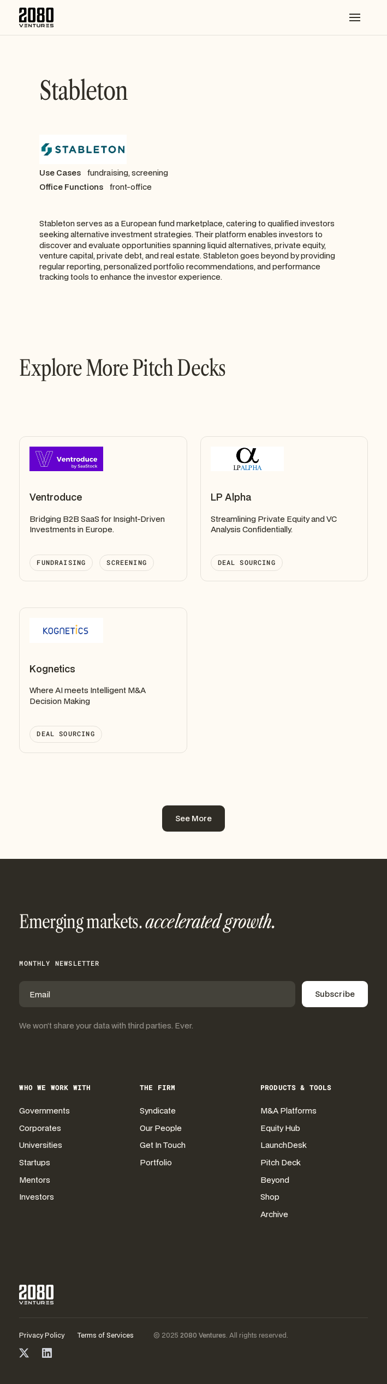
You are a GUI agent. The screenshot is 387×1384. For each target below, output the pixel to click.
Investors (36, 1197)
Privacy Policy (41, 1335)
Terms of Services (106, 1335)
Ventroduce (55, 497)
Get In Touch (163, 1145)
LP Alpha (231, 497)
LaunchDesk (283, 1145)
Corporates (40, 1128)
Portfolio (156, 1162)
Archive (274, 1214)
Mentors (34, 1180)
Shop (269, 1197)
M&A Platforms (288, 1110)
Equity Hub (280, 1128)
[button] (355, 17)
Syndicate (158, 1110)
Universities (40, 1145)
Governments (44, 1110)
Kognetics (52, 669)
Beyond (274, 1180)
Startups (34, 1162)
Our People (161, 1128)
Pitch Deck (280, 1162)
